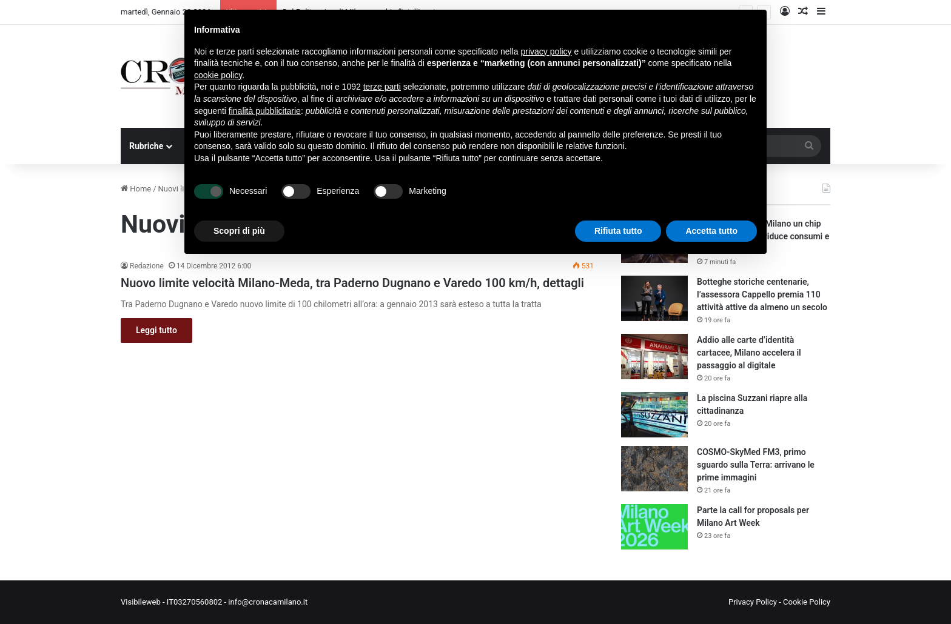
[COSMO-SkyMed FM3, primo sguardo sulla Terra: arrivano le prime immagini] (654, 468)
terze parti (382, 86)
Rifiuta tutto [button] (618, 231)
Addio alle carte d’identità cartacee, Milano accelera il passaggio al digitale (749, 352)
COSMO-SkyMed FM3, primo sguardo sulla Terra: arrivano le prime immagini (756, 464)
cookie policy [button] (218, 75)
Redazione (147, 266)
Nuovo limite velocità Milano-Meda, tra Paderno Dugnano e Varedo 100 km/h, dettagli (352, 283)
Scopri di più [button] (239, 231)
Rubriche (146, 146)
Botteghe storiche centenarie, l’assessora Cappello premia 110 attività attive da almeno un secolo (762, 294)
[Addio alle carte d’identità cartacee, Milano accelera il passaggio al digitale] (654, 356)
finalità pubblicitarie (265, 111)
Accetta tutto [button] (711, 231)
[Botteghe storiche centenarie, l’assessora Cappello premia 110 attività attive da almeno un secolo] (654, 298)
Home (136, 188)
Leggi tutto (156, 330)
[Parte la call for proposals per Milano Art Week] (654, 526)
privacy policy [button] (546, 51)
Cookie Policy (806, 601)
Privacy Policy (752, 601)
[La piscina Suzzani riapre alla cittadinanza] (654, 414)
